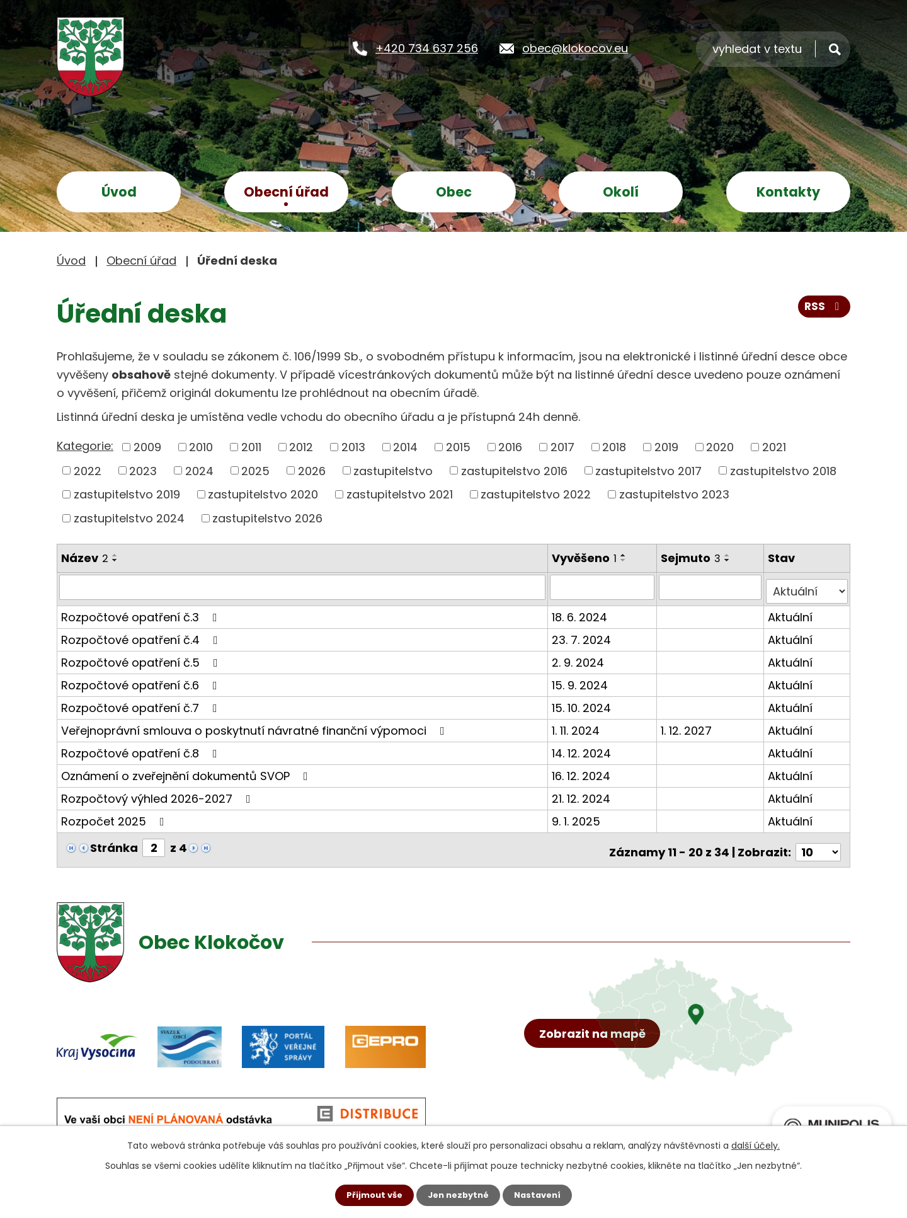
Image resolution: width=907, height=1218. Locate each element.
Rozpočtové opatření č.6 (141, 680)
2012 (301, 447)
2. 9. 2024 (579, 657)
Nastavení (541, 1194)
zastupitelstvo (393, 470)
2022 (87, 470)
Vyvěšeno (585, 558)
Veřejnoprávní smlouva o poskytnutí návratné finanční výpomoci (255, 725)
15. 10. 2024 (582, 703)
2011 (251, 447)
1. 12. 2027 (688, 725)
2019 (666, 447)
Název (84, 558)
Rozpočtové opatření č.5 (142, 657)
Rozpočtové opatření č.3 (141, 612)
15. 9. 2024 (581, 680)
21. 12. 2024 (582, 793)
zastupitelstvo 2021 (399, 494)
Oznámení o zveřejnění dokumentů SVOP (187, 771)
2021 (774, 447)
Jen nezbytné (458, 1194)
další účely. (755, 1144)
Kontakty (788, 192)
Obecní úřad (286, 192)
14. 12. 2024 (582, 748)
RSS (823, 311)
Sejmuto (692, 558)
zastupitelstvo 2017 (648, 470)
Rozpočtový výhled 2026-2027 (158, 793)
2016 (510, 447)
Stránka (114, 843)
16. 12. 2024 (582, 771)
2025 (255, 470)
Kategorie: (85, 446)
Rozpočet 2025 (115, 816)
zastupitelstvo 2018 (783, 470)
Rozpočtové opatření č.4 (142, 635)
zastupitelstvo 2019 (127, 494)
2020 (720, 447)
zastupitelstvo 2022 (536, 494)
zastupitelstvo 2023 (674, 494)
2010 (201, 447)
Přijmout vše (370, 1194)
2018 (614, 447)
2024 (199, 470)
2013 (353, 447)
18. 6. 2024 (580, 612)
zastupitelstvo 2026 (267, 518)
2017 (562, 447)
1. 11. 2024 (577, 725)
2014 (405, 447)
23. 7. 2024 (582, 635)
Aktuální (791, 612)
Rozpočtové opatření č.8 (141, 748)
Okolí (621, 192)
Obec (454, 192)
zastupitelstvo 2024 (129, 518)
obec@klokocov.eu (575, 47)
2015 (458, 447)
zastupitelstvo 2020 (263, 494)
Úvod (119, 192)
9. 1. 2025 (577, 816)
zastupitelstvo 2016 (514, 470)
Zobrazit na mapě (597, 1061)
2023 (143, 470)
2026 (312, 470)
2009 (147, 447)
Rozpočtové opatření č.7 (141, 703)
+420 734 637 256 (426, 47)
